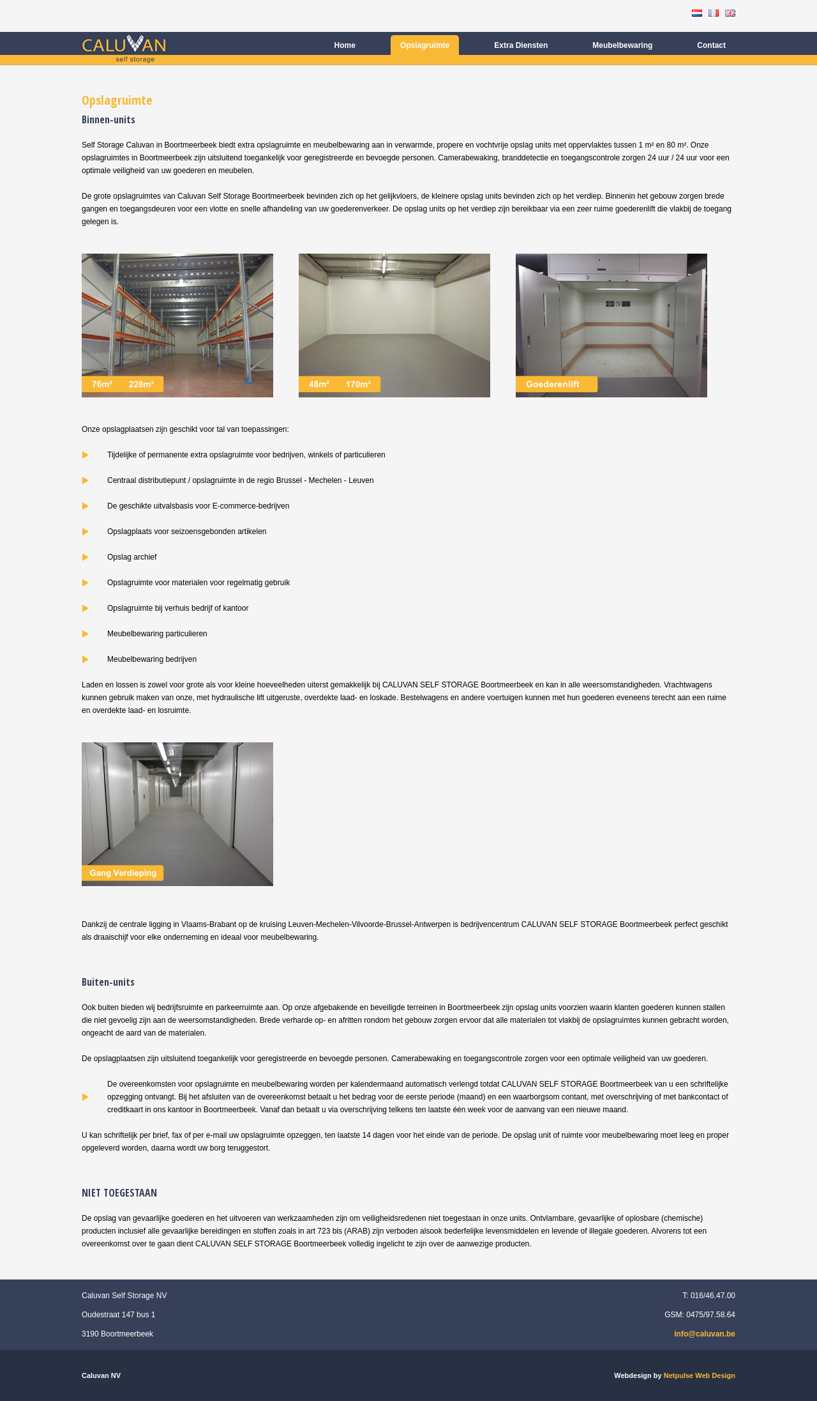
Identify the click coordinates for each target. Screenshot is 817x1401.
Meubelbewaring (622, 45)
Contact (711, 45)
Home (345, 45)
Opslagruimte (424, 45)
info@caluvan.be (704, 1333)
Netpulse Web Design (699, 1375)
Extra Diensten (521, 45)
